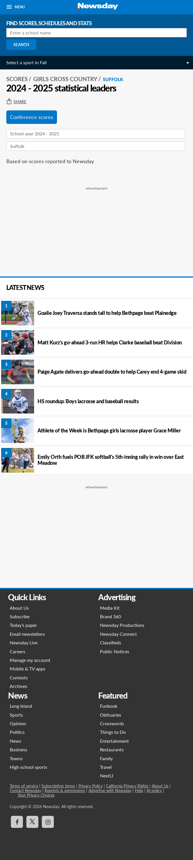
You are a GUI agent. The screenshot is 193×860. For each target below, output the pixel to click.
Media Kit (110, 608)
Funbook (108, 706)
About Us (19, 608)
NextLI (106, 775)
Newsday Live (24, 642)
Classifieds (110, 642)
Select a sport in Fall (26, 62)
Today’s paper (23, 625)
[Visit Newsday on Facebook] (17, 822)
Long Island (21, 706)
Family (106, 758)
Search (21, 44)
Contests (19, 677)
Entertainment (114, 741)
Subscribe (19, 616)
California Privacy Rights (127, 785)
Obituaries (110, 714)
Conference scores (31, 117)
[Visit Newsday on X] (32, 822)
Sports (16, 714)
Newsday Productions (122, 625)
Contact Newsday (25, 790)
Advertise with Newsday (109, 790)
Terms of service (24, 785)
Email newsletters (27, 634)
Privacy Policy (90, 785)
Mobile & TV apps (27, 668)
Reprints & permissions (65, 790)
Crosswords (112, 723)
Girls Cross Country (65, 78)
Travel (106, 767)
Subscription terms (58, 785)
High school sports (28, 767)
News (15, 741)
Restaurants (112, 749)
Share (16, 102)
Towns (16, 758)
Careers (17, 651)
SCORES (17, 78)
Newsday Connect (118, 634)
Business (18, 749)
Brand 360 (110, 616)
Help (139, 790)
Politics (17, 732)
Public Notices (114, 651)
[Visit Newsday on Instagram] (48, 822)
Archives (18, 686)
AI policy (154, 790)
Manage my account (30, 660)
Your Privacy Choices (35, 795)
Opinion (18, 723)
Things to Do (113, 732)
